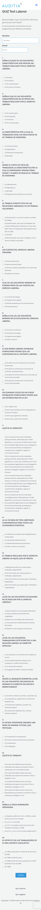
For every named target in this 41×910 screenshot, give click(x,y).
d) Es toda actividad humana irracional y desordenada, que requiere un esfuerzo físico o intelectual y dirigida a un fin (20, 792)
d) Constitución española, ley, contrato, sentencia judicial (18, 712)
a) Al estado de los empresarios (15, 737)
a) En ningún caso (11, 407)
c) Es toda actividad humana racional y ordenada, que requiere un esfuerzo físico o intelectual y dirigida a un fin (19, 784)
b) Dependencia (10, 149)
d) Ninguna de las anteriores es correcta (18, 194)
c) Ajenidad (8, 191)
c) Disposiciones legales (13, 336)
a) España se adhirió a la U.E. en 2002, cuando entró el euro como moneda (20, 817)
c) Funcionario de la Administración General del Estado (20, 624)
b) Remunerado (10, 116)
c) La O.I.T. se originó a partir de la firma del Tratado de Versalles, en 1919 (19, 826)
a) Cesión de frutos (11, 146)
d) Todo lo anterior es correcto (15, 546)
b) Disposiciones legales (13, 300)
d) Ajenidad (8, 156)
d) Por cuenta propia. (12, 123)
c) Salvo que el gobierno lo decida (16, 416)
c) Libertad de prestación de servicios (17, 543)
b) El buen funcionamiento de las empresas (19, 740)
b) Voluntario (9, 81)
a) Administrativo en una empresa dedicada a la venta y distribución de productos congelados (20, 613)
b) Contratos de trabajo (13, 333)
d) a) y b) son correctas (12, 87)
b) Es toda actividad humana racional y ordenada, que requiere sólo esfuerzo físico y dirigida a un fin (20, 775)
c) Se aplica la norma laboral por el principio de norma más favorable (21, 376)
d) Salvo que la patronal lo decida (16, 419)
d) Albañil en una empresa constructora (18, 629)
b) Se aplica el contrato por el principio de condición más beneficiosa (19, 370)
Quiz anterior (21, 888)
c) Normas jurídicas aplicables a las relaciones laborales (21, 269)
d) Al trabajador (10, 746)
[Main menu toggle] (36, 5)
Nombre (5, 36)
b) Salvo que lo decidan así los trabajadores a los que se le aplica (20, 411)
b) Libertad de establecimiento (15, 540)
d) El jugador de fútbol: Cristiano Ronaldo (19, 670)
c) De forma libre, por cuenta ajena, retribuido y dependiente (21, 580)
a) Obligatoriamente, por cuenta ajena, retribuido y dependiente (18, 568)
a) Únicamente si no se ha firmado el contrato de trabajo (20, 219)
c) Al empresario (10, 743)
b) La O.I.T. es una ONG (12, 822)
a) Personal (8, 77)
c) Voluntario (9, 119)
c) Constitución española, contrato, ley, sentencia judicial (18, 706)
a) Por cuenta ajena (11, 113)
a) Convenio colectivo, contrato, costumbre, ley (21, 696)
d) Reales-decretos (11, 306)
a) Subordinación (11, 184)
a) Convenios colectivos (13, 330)
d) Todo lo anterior (11, 339)
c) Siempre (8, 235)
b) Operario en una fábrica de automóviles (19, 619)
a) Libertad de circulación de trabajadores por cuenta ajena (20, 535)
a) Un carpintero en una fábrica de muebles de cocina (20, 656)
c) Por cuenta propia (11, 84)
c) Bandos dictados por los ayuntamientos (19, 303)
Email (4, 45)
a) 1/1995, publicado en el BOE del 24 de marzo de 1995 (20, 853)
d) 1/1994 (8, 867)
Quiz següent (21, 894)
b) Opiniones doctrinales (13, 264)
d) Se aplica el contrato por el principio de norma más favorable (19, 382)
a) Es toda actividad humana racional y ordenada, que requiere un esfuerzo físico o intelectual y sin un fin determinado (19, 767)
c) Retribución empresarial (14, 153)
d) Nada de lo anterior (12, 274)
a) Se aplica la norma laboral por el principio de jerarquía (20, 364)
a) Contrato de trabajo (12, 297)
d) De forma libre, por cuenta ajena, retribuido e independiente (21, 586)
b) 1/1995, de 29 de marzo (13, 858)
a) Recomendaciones (12, 261)
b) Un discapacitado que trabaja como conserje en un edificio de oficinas (18, 662)
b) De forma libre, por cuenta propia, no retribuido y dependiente (18, 574)
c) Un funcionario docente (13, 666)
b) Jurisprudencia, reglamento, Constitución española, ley (20, 700)
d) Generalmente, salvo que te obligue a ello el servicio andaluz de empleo (20, 239)
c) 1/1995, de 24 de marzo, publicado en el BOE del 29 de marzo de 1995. (20, 862)
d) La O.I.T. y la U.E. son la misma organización (20, 831)
